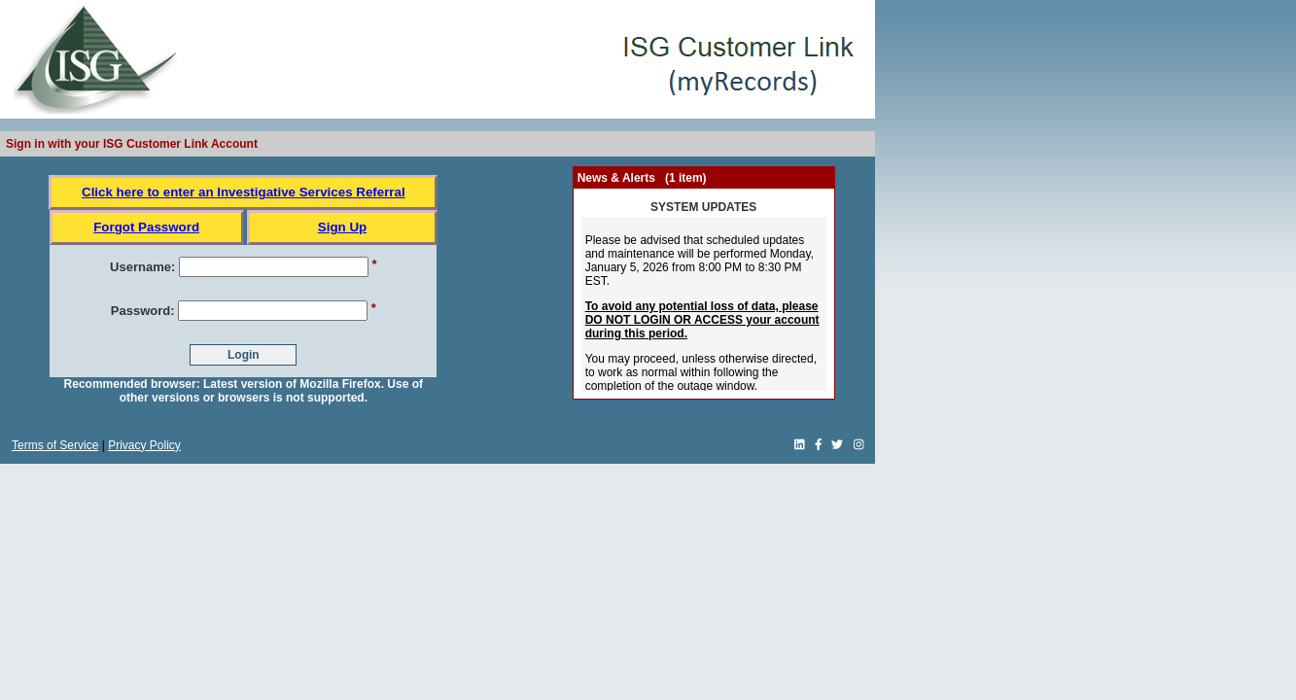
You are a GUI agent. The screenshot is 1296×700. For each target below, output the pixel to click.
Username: (142, 267)
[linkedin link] (799, 445)
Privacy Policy (144, 445)
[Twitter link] (837, 445)
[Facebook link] (819, 445)
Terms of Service (55, 445)
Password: (143, 310)
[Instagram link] (859, 445)
